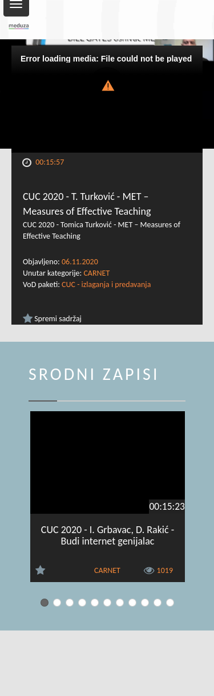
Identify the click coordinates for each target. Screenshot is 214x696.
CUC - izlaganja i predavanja (106, 284)
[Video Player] (107, 99)
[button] (107, 84)
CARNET (96, 273)
